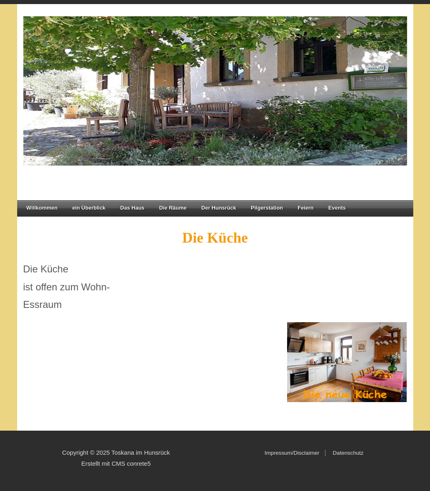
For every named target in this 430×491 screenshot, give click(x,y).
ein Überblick (89, 208)
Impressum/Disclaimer (292, 453)
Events (337, 208)
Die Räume (175, 208)
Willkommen (42, 208)
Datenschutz (346, 453)
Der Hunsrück (221, 208)
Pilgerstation (267, 208)
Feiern (306, 208)
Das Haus (132, 208)
